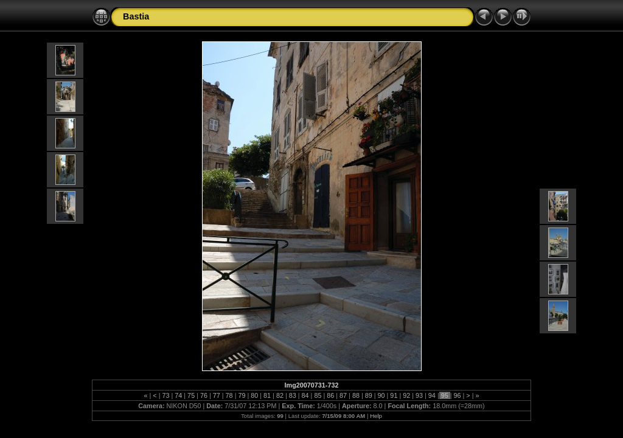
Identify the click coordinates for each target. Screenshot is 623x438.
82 (279, 395)
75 (191, 395)
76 (203, 395)
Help (376, 415)
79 (241, 395)
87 (343, 395)
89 (368, 395)
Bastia (136, 16)
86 (330, 395)
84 (305, 395)
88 (355, 395)
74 (178, 395)
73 (165, 395)
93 (419, 395)
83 (292, 395)
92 (406, 395)
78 (229, 395)
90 (381, 395)
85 (317, 395)
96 (457, 395)
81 (267, 395)
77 (216, 395)
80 (254, 395)
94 (431, 395)
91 (393, 395)
